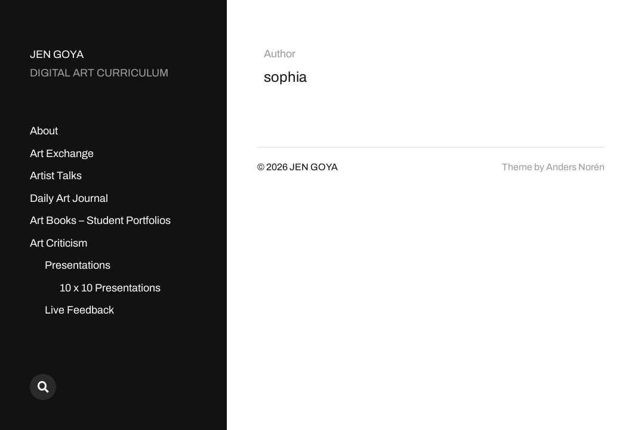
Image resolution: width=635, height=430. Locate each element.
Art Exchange (62, 153)
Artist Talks (56, 176)
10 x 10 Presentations (110, 288)
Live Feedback (79, 310)
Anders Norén (575, 167)
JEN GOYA (57, 54)
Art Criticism (58, 243)
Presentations (77, 265)
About (44, 131)
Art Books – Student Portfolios (100, 220)
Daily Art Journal (69, 198)
